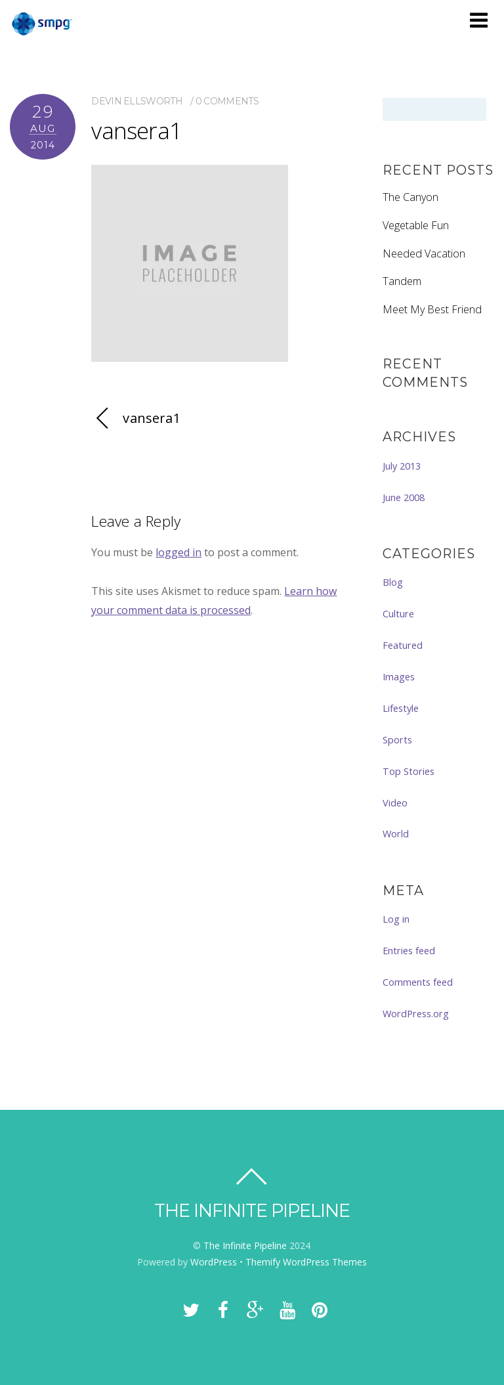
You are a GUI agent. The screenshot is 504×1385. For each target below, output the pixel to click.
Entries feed (409, 950)
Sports (397, 739)
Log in (396, 918)
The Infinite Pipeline (245, 1245)
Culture (398, 613)
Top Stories (408, 771)
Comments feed (418, 981)
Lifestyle (401, 707)
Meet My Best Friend (432, 309)
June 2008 (404, 497)
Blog (393, 581)
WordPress (213, 1262)
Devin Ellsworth (136, 101)
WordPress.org (416, 1013)
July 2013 (402, 465)
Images (399, 676)
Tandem (402, 281)
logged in (178, 552)
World (396, 833)
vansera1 (136, 130)
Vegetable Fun (416, 225)
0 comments (227, 101)
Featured (403, 644)
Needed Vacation (424, 253)
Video (395, 802)
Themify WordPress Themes (306, 1262)
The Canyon (410, 197)
